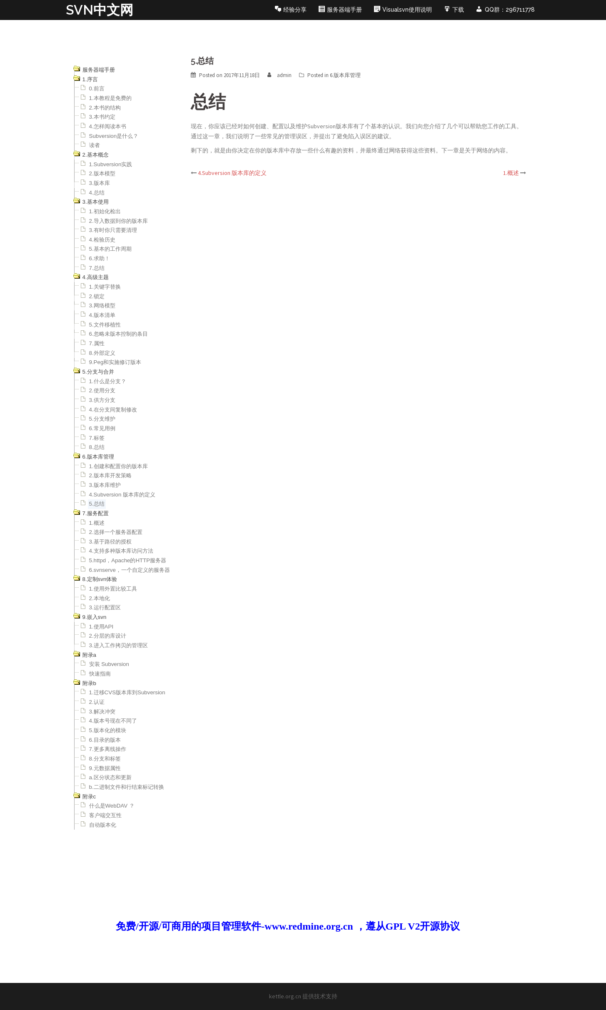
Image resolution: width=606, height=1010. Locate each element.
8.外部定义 (102, 353)
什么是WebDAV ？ (112, 806)
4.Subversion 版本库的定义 (122, 494)
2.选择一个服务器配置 (115, 532)
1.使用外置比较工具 (113, 589)
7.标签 (97, 438)
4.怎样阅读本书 (107, 126)
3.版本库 (99, 183)
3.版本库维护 (105, 485)
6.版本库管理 (345, 75)
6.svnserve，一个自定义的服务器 (129, 570)
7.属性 (97, 343)
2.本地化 (99, 598)
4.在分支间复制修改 (113, 409)
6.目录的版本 (105, 740)
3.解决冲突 (102, 711)
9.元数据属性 (105, 768)
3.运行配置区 (105, 607)
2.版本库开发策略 (110, 475)
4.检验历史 (102, 240)
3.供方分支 (102, 400)
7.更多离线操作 (107, 749)
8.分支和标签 (105, 759)
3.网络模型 (102, 305)
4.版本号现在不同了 (113, 721)
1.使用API (101, 626)
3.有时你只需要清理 (113, 230)
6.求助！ (99, 258)
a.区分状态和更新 (110, 777)
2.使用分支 (102, 390)
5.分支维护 (102, 419)
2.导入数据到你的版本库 (118, 221)
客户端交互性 (105, 815)
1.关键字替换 (105, 287)
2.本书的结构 (105, 108)
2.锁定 (97, 296)
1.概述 (97, 523)
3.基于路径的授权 (110, 542)
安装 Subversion (109, 664)
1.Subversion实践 (110, 164)
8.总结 (97, 447)
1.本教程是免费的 (110, 98)
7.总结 (97, 268)
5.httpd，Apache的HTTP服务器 (128, 560)
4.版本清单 (102, 315)
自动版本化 (102, 825)
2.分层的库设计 (107, 636)
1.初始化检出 (105, 211)
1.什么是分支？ (107, 381)
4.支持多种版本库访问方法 (121, 551)
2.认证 (97, 702)
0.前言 (97, 88)
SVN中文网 (99, 9)
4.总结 (97, 193)
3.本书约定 (102, 117)
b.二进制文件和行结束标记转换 (126, 787)
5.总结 (97, 504)
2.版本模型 (102, 173)
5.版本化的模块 (107, 730)
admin (284, 75)
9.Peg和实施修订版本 (115, 362)
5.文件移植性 (105, 325)
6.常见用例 (102, 428)
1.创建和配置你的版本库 (118, 466)
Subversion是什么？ (114, 136)
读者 (94, 145)
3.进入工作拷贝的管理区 (118, 645)
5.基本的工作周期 (110, 249)
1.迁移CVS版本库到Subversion (127, 692)
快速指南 (100, 674)
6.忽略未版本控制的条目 (118, 334)
